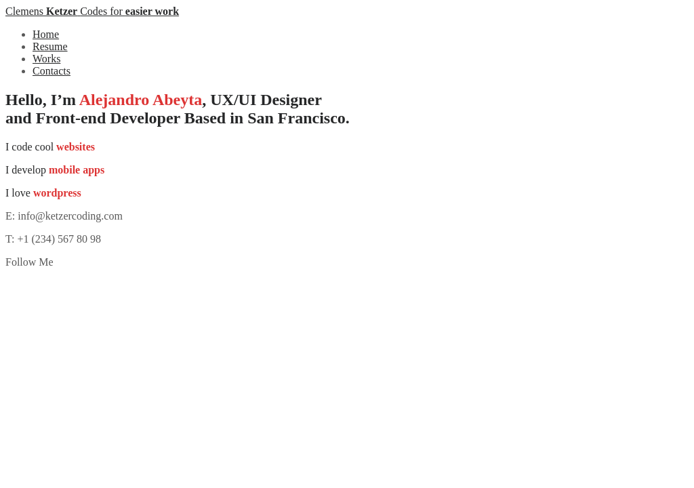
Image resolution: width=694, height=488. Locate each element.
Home (46, 34)
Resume (50, 46)
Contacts (51, 71)
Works (46, 58)
